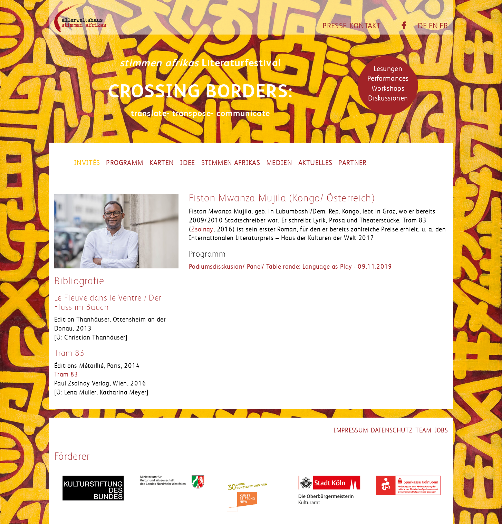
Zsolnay (202, 229)
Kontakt (365, 26)
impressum (351, 430)
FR (444, 26)
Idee (187, 163)
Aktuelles (315, 163)
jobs (441, 430)
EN (433, 26)
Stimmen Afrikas (230, 163)
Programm (124, 163)
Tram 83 (69, 353)
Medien (279, 163)
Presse (334, 26)
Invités (87, 163)
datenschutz (392, 430)
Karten (161, 163)
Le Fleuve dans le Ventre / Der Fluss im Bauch (108, 302)
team (423, 430)
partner (352, 163)
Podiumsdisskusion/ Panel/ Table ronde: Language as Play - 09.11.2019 (290, 266)
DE (422, 26)
